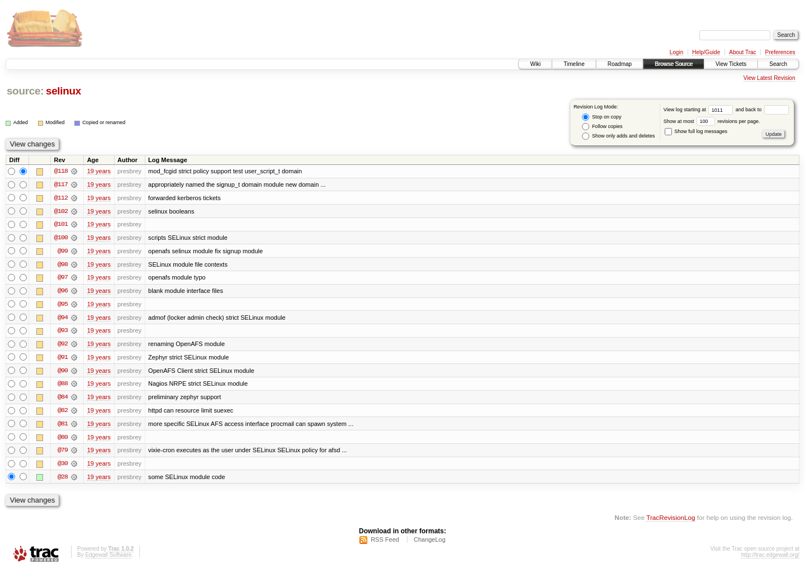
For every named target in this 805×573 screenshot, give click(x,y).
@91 (63, 358)
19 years (99, 171)
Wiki (535, 64)
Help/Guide (706, 52)
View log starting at (700, 109)
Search (778, 64)
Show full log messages (696, 131)
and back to (762, 109)
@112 (61, 197)
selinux (63, 91)
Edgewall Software (108, 558)
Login (676, 52)
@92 (63, 345)
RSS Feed (385, 542)
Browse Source (674, 64)
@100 (61, 238)
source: (25, 91)
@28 (63, 479)
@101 (61, 224)
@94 (63, 318)
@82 (63, 412)
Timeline (574, 64)
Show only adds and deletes (618, 136)
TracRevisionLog (670, 520)
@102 (61, 211)
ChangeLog (430, 542)
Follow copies (602, 126)
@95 (63, 305)
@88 (63, 385)
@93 (63, 332)
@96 (63, 291)
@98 (63, 265)
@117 (61, 184)
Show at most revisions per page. (712, 121)
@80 (63, 439)
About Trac (742, 52)
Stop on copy (601, 117)
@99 (63, 251)
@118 (61, 171)
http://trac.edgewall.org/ (770, 558)
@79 (63, 452)
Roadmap (620, 64)
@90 (63, 372)
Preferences (780, 52)
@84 (63, 399)
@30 (63, 466)
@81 (63, 426)
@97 (63, 278)
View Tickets (731, 64)
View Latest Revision (769, 78)
